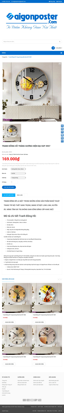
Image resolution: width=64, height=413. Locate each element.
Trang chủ (4, 57)
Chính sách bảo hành (38, 384)
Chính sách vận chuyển (38, 380)
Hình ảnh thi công (6, 393)
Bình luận (19, 195)
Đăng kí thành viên (22, 384)
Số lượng (4, 182)
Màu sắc (4, 173)
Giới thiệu (4, 382)
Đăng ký (59, 1)
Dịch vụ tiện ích (52, 382)
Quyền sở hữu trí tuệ (53, 384)
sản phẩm (59, 48)
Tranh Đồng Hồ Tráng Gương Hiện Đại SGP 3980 (14, 356)
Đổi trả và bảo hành (22, 382)
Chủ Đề (3, 389)
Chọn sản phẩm (9, 322)
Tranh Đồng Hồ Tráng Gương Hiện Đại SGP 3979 (44, 356)
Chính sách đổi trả (37, 382)
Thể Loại (4, 386)
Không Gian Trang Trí (7, 384)
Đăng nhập (52, 1)
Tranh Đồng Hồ (10, 201)
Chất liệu (4, 177)
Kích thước (4, 169)
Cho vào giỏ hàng (9, 187)
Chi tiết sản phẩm (9, 195)
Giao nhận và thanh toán (23, 380)
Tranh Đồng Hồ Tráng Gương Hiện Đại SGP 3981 (44, 314)
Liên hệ (3, 395)
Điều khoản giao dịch (54, 380)
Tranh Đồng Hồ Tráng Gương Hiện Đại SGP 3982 (14, 314)
